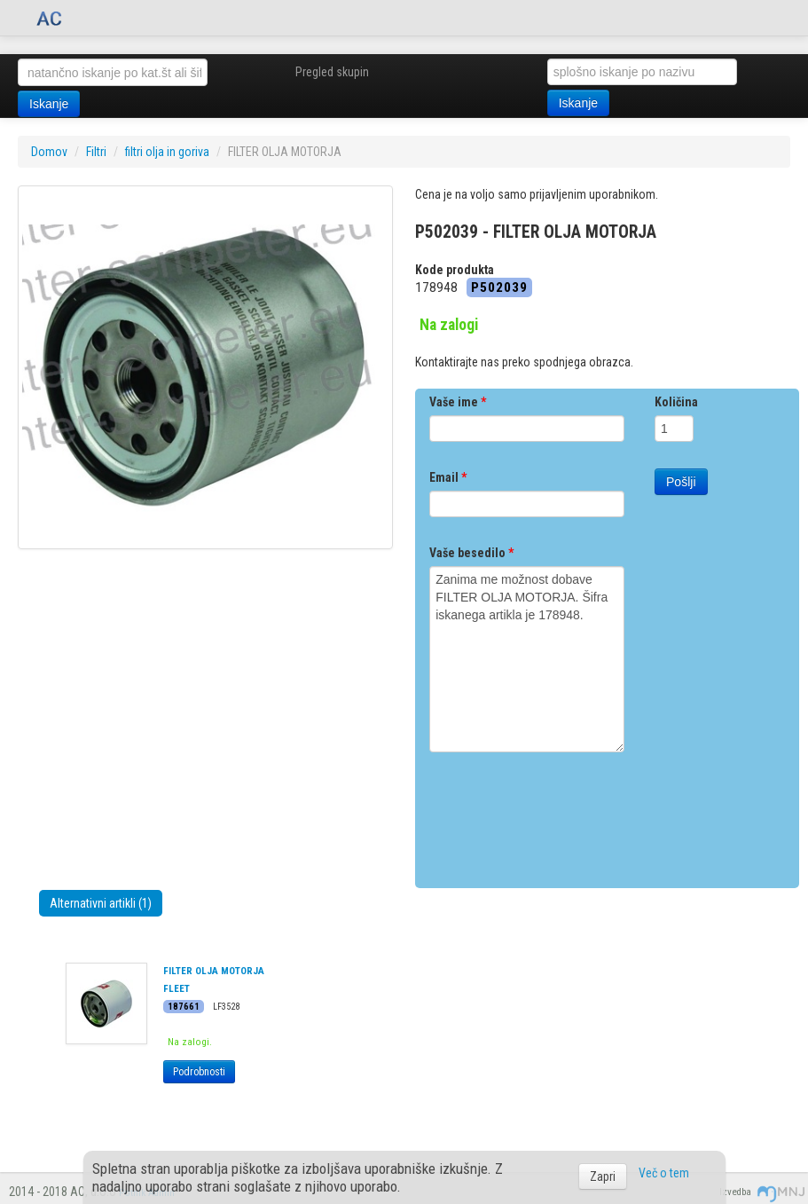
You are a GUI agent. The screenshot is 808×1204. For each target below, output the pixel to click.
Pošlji (680, 482)
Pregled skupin (332, 72)
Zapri (603, 1176)
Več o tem (664, 1173)
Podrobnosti (199, 1072)
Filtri (96, 152)
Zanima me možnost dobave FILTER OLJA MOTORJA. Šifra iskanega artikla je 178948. (526, 659)
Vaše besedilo (471, 553)
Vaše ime (457, 402)
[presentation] (564, 813)
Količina (676, 402)
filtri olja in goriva (167, 152)
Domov (49, 152)
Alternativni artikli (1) (101, 903)
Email (448, 477)
